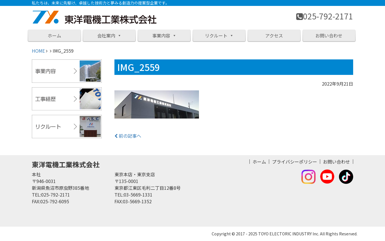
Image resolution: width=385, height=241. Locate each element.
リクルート (219, 35)
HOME (38, 50)
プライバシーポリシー (294, 161)
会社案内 (109, 35)
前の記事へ (127, 135)
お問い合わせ (328, 35)
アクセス (274, 35)
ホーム (54, 35)
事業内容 (164, 35)
